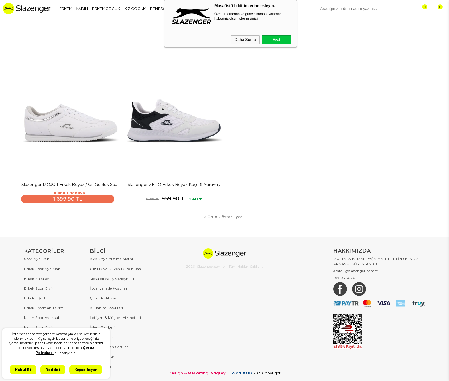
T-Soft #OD (240, 372)
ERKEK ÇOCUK (106, 8)
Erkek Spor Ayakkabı (43, 267)
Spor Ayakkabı (37, 258)
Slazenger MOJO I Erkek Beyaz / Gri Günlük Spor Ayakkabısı (70, 184)
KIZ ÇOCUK (135, 8)
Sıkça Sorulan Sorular (109, 345)
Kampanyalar (102, 355)
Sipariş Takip (101, 336)
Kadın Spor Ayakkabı (43, 316)
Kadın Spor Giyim (40, 326)
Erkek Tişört (35, 297)
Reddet (53, 370)
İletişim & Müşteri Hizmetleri (115, 316)
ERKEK (65, 8)
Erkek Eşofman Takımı (44, 306)
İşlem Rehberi (102, 326)
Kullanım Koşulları (106, 306)
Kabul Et (23, 370)
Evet (276, 39)
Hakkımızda (100, 365)
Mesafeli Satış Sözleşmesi (112, 277)
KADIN (82, 8)
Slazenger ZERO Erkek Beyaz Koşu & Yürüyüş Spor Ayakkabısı (173, 184)
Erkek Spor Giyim (40, 287)
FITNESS (158, 8)
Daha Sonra (245, 39)
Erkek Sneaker (37, 277)
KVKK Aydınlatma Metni (111, 258)
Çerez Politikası (103, 297)
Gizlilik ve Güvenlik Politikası (116, 267)
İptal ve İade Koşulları (109, 287)
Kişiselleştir (85, 370)
